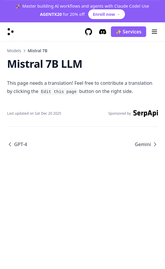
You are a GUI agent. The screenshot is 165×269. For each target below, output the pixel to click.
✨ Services (128, 31)
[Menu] (154, 32)
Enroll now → (106, 14)
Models (14, 50)
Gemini (146, 144)
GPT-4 (17, 144)
